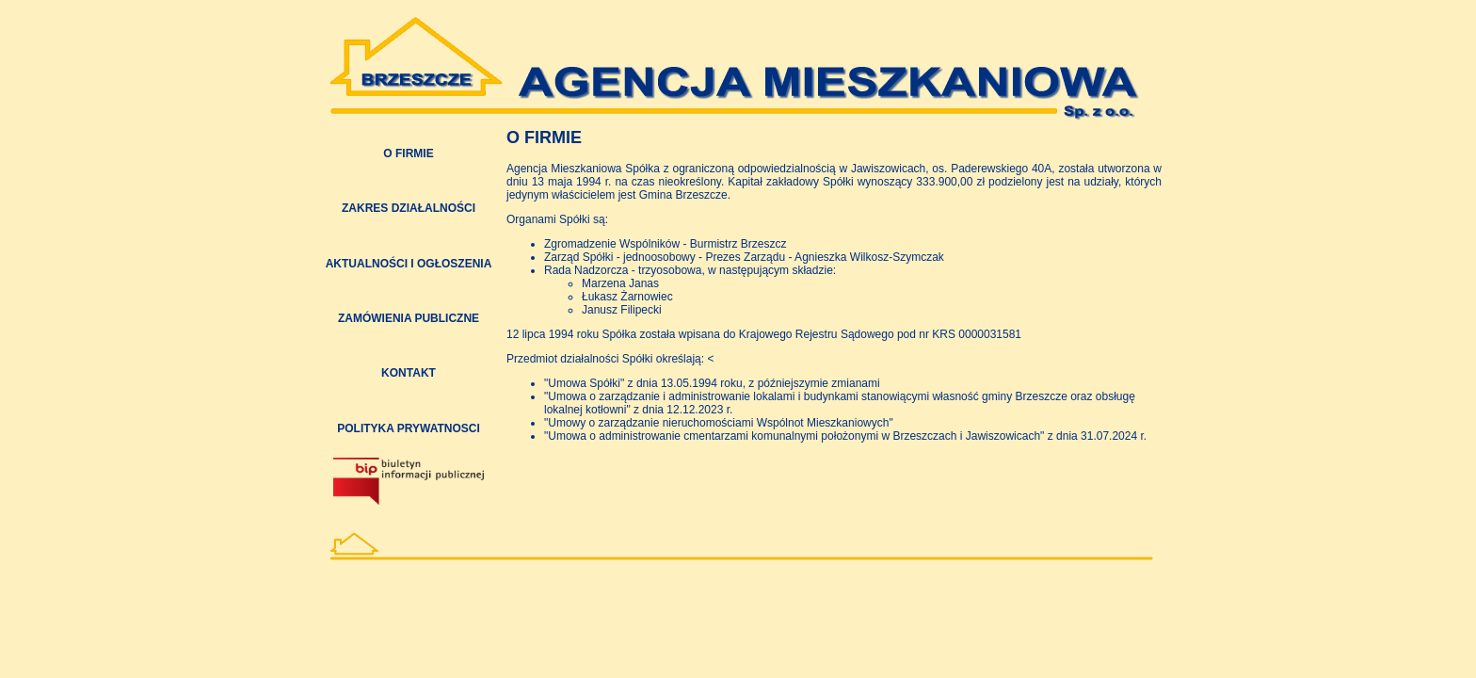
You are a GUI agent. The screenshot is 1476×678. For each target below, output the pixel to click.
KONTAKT (408, 372)
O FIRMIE (408, 153)
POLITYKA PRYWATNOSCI (408, 428)
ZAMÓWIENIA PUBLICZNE (408, 318)
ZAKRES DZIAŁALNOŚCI (408, 208)
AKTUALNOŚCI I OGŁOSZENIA (409, 263)
